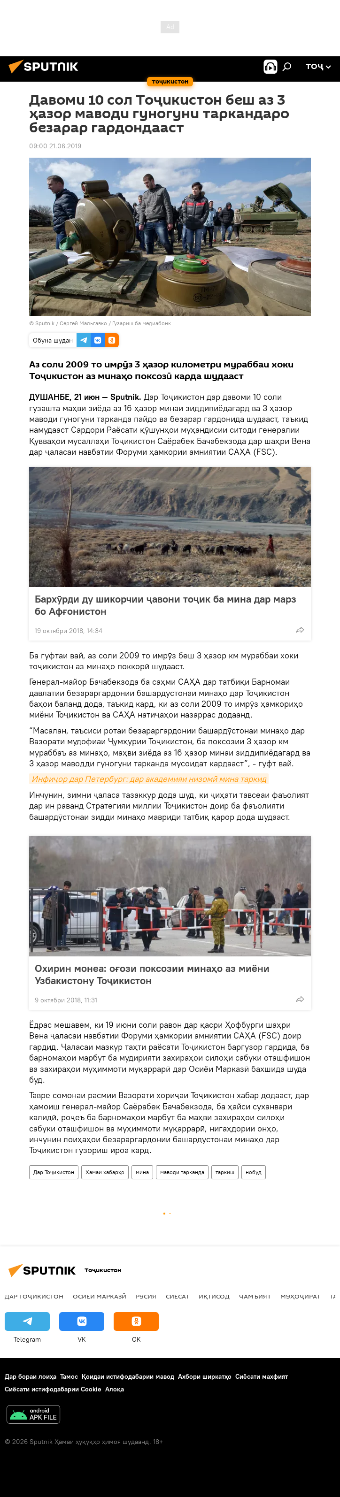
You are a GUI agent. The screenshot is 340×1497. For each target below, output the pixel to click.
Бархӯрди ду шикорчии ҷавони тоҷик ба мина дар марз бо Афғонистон (165, 605)
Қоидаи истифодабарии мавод (128, 1376)
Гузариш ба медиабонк (141, 323)
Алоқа (114, 1389)
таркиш (225, 1172)
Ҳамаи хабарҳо (104, 1172)
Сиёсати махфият (261, 1376)
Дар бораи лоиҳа (30, 1376)
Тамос (69, 1376)
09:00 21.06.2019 (55, 146)
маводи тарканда (182, 1172)
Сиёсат (177, 1296)
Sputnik (45, 323)
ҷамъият (255, 1296)
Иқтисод (214, 1296)
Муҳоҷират (300, 1296)
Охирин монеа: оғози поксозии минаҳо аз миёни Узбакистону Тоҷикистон (152, 974)
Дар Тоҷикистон (53, 1172)
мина (142, 1172)
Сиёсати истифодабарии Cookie (53, 1389)
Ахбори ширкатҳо (205, 1376)
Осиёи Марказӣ (99, 1296)
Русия (146, 1296)
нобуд (254, 1172)
